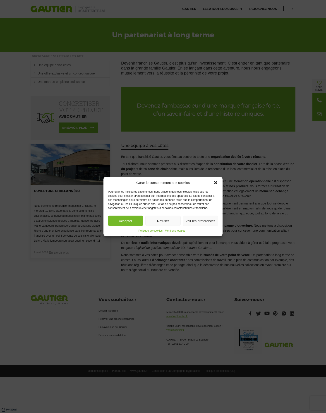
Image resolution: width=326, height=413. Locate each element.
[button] (215, 182)
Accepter (125, 221)
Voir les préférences (200, 221)
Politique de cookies (151, 230)
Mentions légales (175, 230)
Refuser (163, 221)
